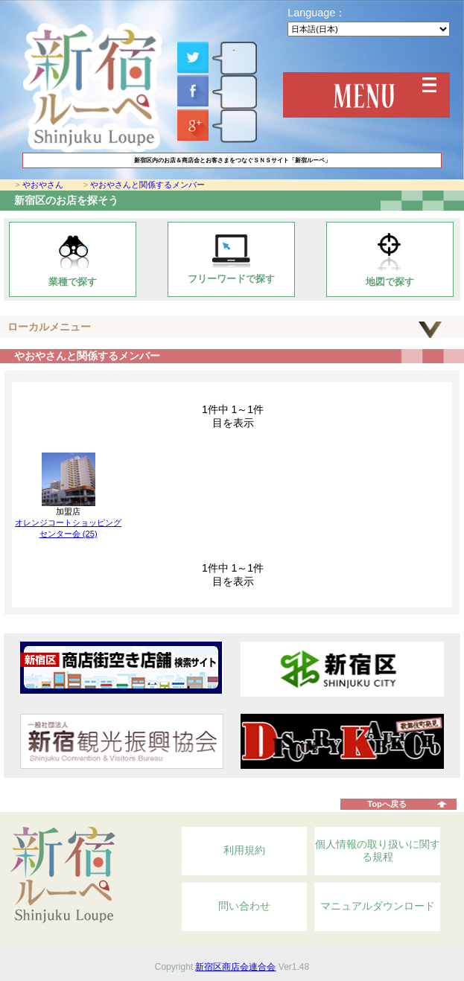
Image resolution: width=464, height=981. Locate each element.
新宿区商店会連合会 (235, 967)
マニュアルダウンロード (377, 906)
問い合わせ (244, 906)
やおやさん (42, 184)
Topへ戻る (387, 803)
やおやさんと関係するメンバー (147, 184)
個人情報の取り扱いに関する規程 (377, 850)
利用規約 (244, 850)
